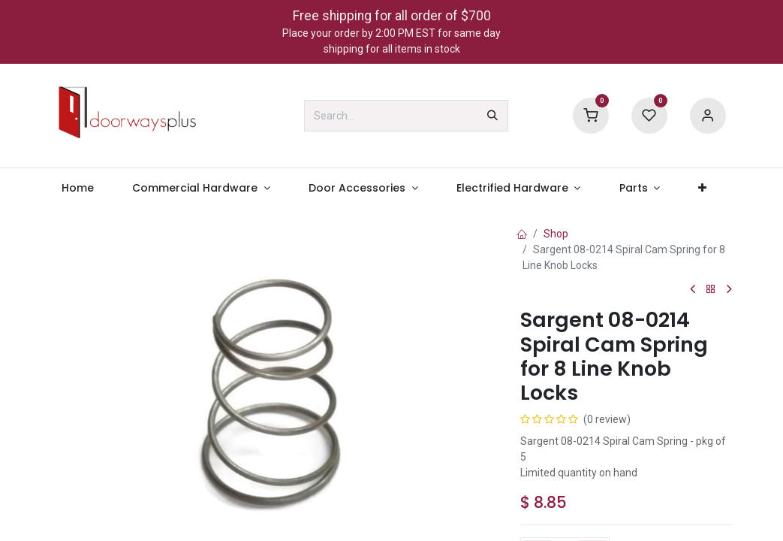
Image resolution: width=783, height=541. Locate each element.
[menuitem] (78, 188)
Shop (556, 234)
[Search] (492, 116)
